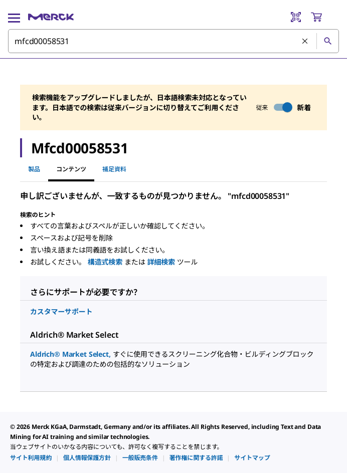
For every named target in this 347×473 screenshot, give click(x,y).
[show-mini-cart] (324, 17)
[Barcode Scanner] (296, 17)
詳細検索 (162, 262)
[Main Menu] (14, 17)
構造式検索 (106, 262)
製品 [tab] (34, 169)
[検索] (327, 41)
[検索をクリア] (305, 42)
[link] (31, 457)
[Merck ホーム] (51, 17)
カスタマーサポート (61, 311)
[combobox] (173, 41)
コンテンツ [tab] (71, 169)
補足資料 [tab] (114, 169)
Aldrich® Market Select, (71, 354)
